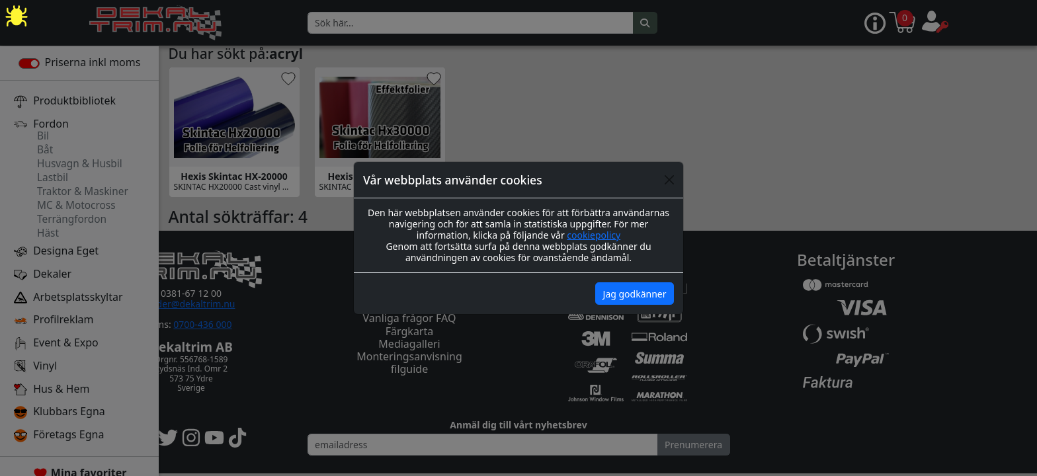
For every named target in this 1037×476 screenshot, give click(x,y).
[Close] (669, 180)
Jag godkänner (635, 294)
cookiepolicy (593, 235)
